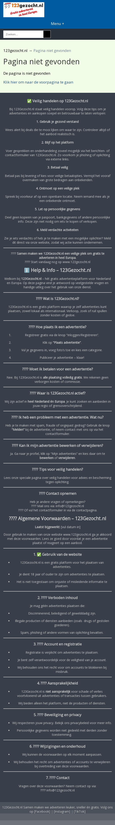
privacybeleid (79, 723)
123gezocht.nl (15, 50)
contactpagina (86, 510)
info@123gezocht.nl (70, 506)
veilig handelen (59, 478)
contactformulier (57, 434)
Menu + (57, 23)
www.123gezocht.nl (76, 262)
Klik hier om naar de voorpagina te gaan (38, 82)
